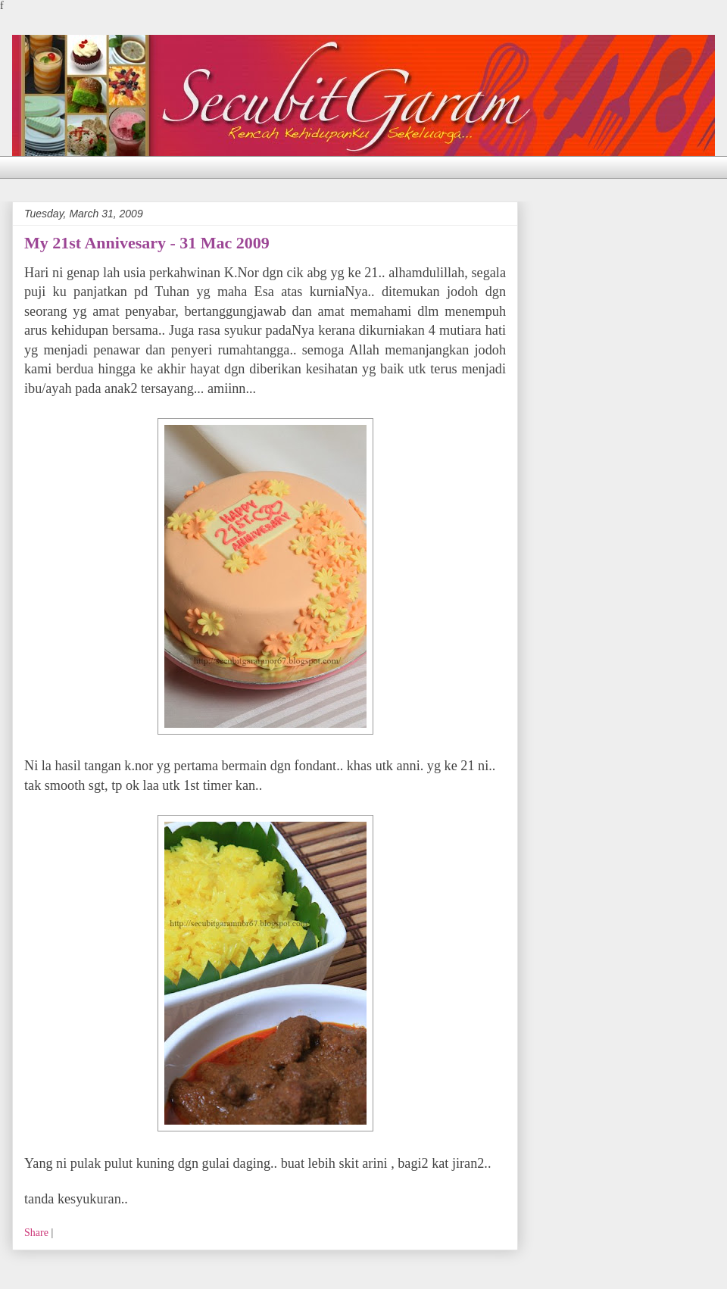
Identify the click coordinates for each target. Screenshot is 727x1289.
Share (36, 1232)
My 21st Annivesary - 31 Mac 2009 (147, 242)
